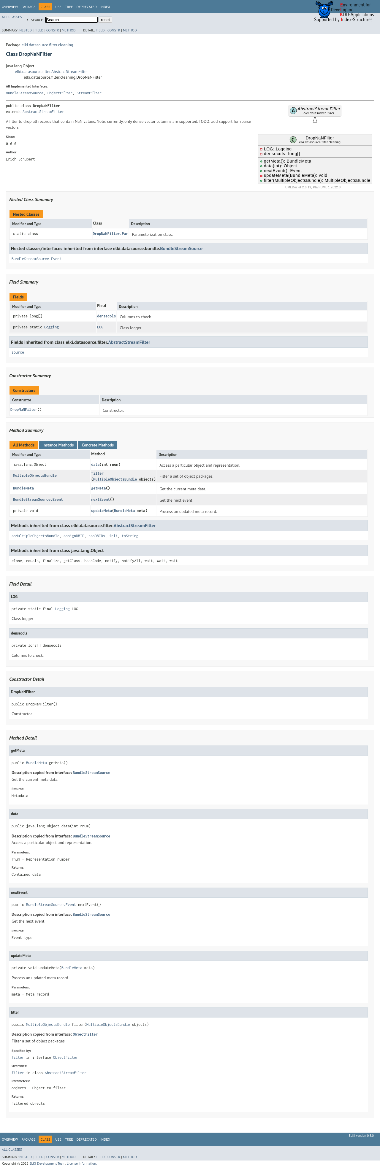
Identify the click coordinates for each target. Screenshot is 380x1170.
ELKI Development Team (47, 1163)
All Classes (12, 17)
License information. (82, 1163)
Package (28, 6)
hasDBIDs (96, 536)
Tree (69, 6)
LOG (100, 327)
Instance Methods (58, 445)
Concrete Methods (98, 445)
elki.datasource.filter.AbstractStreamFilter (51, 71)
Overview (10, 6)
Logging (51, 327)
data (95, 464)
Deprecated (87, 6)
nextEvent (100, 499)
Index (105, 6)
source (18, 352)
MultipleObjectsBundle (35, 475)
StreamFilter (89, 93)
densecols (106, 316)
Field (38, 30)
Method (69, 30)
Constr (52, 30)
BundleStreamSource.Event (36, 259)
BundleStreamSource (24, 93)
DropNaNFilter (23, 409)
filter (97, 473)
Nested (25, 30)
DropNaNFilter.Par (110, 233)
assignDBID (74, 536)
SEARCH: (37, 20)
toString (130, 536)
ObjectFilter (60, 93)
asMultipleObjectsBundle (35, 536)
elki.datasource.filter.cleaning (47, 44)
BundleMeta (23, 488)
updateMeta (101, 510)
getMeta (98, 488)
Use (58, 6)
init (113, 536)
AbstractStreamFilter (43, 111)
